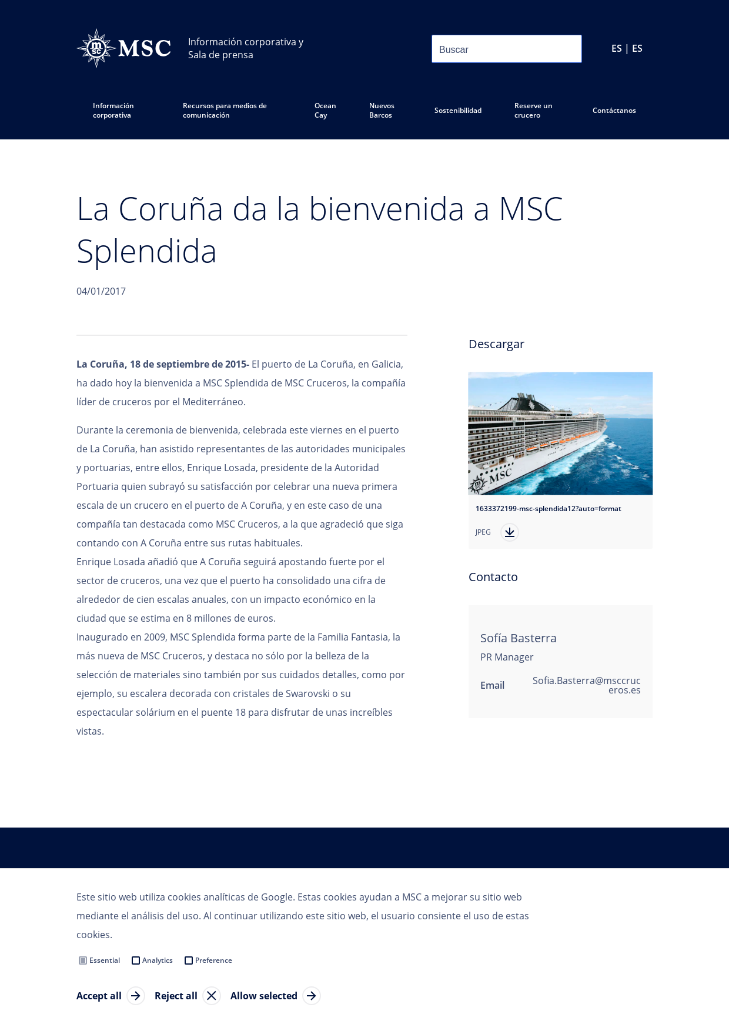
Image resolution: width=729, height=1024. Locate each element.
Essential (104, 960)
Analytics (157, 960)
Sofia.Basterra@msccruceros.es (587, 685)
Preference (213, 960)
